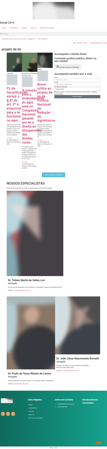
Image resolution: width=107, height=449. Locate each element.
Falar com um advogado (47, 28)
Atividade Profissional (60, 87)
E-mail (56, 82)
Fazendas (24, 28)
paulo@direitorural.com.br (21, 384)
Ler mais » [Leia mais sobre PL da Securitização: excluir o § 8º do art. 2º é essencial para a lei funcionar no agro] (10, 138)
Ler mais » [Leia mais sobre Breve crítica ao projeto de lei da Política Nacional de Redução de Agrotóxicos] (40, 140)
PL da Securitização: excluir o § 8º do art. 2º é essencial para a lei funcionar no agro (17, 104)
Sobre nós (34, 28)
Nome (56, 77)
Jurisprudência (13, 28)
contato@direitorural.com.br (70, 370)
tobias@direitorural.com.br (21, 290)
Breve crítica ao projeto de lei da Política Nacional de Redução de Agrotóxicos (46, 102)
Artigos (4, 28)
